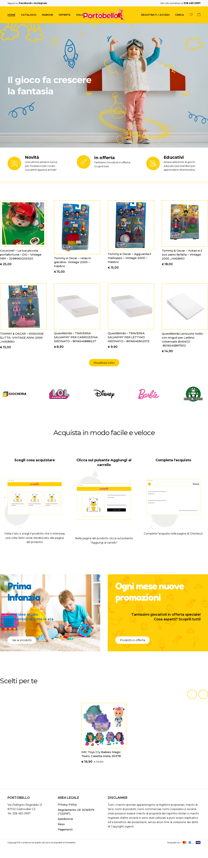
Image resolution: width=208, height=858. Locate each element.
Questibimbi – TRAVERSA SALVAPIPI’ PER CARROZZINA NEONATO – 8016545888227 (76, 337)
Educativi (174, 157)
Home (11, 14)
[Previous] (192, 695)
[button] (104, 362)
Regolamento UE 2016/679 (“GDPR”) (76, 812)
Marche (47, 14)
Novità (32, 157)
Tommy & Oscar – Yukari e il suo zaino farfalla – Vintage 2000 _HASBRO (182, 254)
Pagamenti (65, 830)
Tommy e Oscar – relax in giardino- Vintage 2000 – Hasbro (72, 262)
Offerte (64, 14)
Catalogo (28, 14)
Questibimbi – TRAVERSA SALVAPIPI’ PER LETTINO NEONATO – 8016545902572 (128, 337)
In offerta (104, 157)
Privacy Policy (67, 805)
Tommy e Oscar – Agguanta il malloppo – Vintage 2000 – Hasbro (129, 258)
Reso (61, 825)
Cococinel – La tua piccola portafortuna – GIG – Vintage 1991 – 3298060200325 (21, 254)
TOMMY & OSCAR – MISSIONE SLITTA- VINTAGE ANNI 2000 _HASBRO (22, 337)
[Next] (203, 695)
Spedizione (65, 819)
